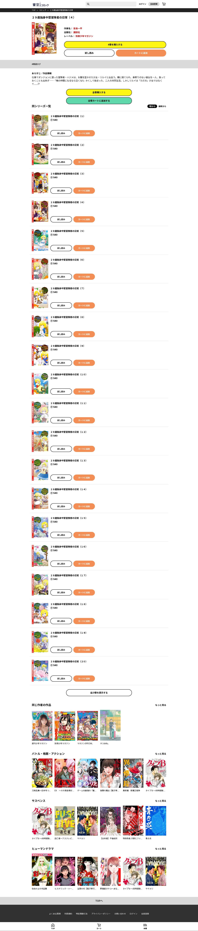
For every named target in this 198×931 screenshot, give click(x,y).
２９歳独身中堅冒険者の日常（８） (67, 317)
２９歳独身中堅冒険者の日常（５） (67, 231)
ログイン (142, 4)
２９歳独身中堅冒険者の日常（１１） (69, 403)
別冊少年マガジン (84, 36)
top (34, 10)
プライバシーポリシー (101, 914)
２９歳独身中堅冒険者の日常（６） (67, 259)
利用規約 (68, 914)
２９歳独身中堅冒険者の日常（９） (67, 346)
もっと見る (160, 705)
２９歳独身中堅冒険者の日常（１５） (69, 518)
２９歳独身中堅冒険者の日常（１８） (69, 604)
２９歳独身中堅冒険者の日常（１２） (69, 432)
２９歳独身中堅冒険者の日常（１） (67, 116)
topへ (99, 900)
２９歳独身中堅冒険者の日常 (61, 10)
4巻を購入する (115, 44)
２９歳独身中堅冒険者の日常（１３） (69, 460)
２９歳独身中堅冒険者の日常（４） (67, 202)
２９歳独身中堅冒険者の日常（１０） (69, 374)
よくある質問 (55, 914)
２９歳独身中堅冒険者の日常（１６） (69, 546)
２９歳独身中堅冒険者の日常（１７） (69, 575)
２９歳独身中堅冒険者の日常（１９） (69, 632)
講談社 (76, 32)
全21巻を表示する (99, 692)
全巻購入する (99, 92)
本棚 (145, 928)
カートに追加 (141, 53)
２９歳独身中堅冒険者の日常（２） (67, 145)
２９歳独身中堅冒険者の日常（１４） (69, 489)
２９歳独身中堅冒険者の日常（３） (67, 173)
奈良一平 (77, 28)
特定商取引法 (81, 914)
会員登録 (153, 4)
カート (99, 928)
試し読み (89, 53)
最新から (162, 106)
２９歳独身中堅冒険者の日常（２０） (69, 661)
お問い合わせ (120, 914)
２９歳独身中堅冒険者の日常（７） (67, 288)
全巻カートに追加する (99, 100)
